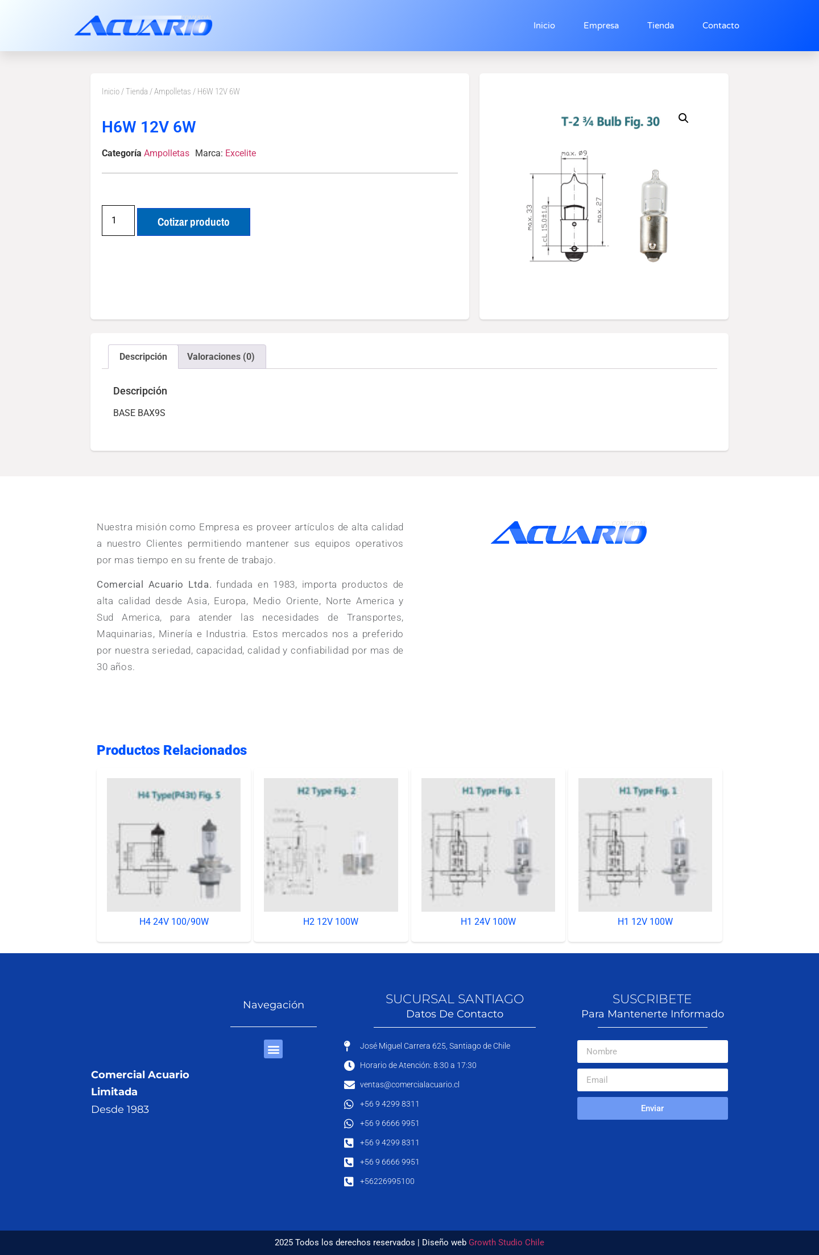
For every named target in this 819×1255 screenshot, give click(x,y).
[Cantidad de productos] (118, 220)
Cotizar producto (194, 221)
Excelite (240, 153)
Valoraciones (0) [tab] (221, 356)
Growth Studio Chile (506, 1242)
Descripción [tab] (143, 356)
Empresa (601, 25)
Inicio (544, 25)
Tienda (660, 25)
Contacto (720, 25)
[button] (683, 118)
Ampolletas (172, 91)
